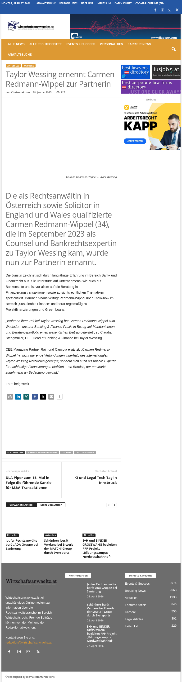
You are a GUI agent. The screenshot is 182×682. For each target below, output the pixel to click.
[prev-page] (108, 504)
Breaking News (135, 590)
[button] (173, 49)
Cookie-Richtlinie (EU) (149, 3)
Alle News (16, 44)
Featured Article (135, 605)
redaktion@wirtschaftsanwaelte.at (28, 642)
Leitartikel (131, 626)
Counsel (67, 452)
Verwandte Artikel (21, 504)
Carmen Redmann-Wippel (42, 452)
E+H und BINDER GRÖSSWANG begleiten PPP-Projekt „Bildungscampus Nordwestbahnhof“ (99, 548)
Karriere (28, 65)
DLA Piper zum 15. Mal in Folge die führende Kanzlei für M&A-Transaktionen (29, 482)
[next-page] (114, 504)
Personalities (68, 3)
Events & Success (80, 44)
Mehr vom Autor (51, 504)
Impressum (104, 3)
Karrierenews (139, 44)
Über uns (87, 3)
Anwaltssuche (46, 3)
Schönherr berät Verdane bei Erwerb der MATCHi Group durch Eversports (58, 546)
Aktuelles (13, 65)
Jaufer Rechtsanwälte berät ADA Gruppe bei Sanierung (22, 544)
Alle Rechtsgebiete (45, 44)
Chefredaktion (20, 92)
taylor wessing (85, 452)
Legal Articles (134, 619)
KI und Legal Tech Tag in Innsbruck (95, 480)
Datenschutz (123, 3)
